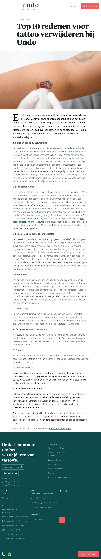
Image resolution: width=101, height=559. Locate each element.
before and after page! (60, 428)
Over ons (6, 494)
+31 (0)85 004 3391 (12, 481)
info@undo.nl (9, 478)
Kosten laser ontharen (40, 498)
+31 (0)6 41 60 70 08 (12, 485)
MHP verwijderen (55, 468)
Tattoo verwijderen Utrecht (13, 525)
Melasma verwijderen (57, 464)
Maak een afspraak (90, 6)
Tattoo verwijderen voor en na (44, 502)
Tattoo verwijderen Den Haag (14, 521)
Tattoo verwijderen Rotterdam (15, 517)
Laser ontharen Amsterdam (14, 534)
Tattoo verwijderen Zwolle (13, 530)
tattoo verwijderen (66, 148)
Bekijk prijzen (73, 6)
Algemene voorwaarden (41, 507)
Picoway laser (8, 498)
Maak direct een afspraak (13, 467)
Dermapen (52, 473)
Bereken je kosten (10, 473)
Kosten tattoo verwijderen (42, 494)
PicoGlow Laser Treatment (59, 477)
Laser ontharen (54, 460)
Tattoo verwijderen (56, 448)
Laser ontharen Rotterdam (13, 538)
